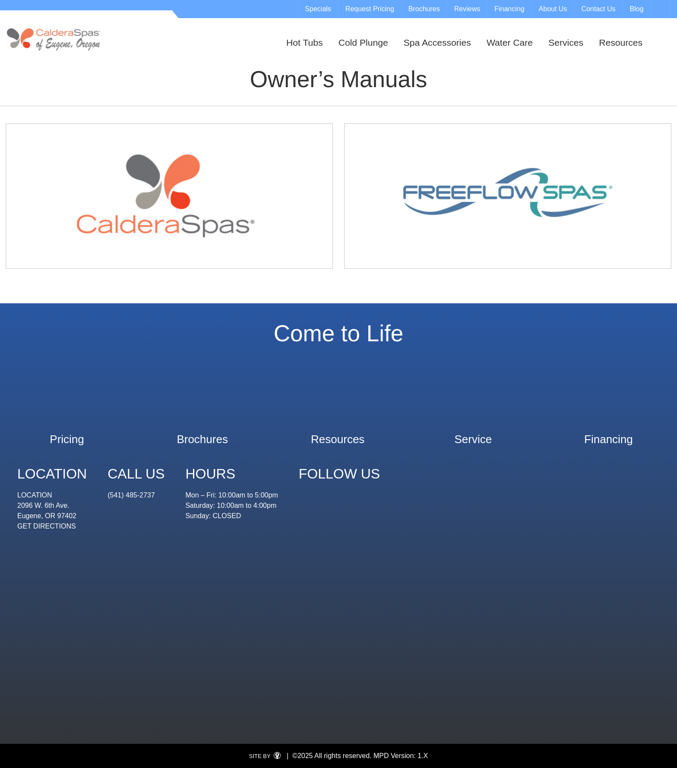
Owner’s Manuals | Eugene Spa (54, 39)
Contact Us (598, 9)
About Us (553, 9)
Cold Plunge (363, 42)
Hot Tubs (304, 42)
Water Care (510, 42)
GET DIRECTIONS (46, 526)
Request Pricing (369, 9)
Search (661, 9)
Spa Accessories (437, 42)
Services (565, 42)
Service (473, 435)
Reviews (467, 9)
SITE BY (267, 756)
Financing (509, 9)
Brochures (424, 9)
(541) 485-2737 (131, 495)
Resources (620, 42)
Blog (637, 9)
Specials (318, 9)
